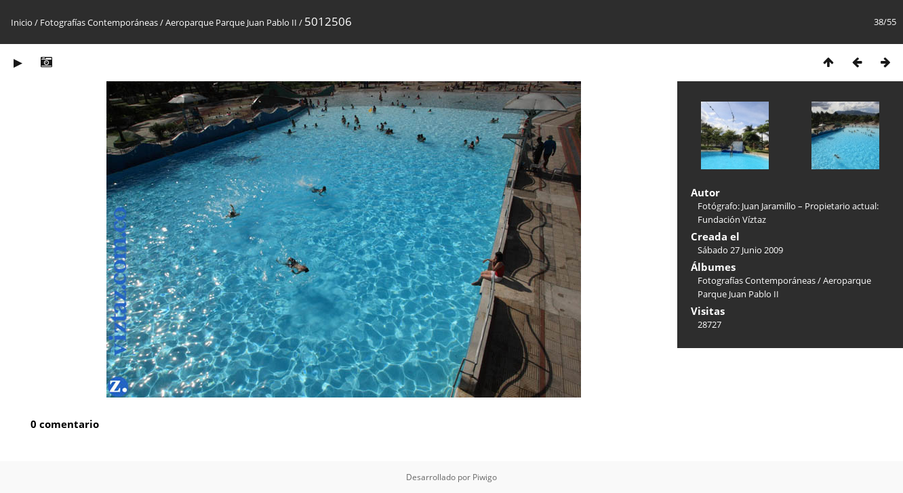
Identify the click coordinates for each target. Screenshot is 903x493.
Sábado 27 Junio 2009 (740, 250)
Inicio (22, 22)
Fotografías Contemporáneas (99, 22)
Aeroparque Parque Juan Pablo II (232, 22)
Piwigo (485, 477)
